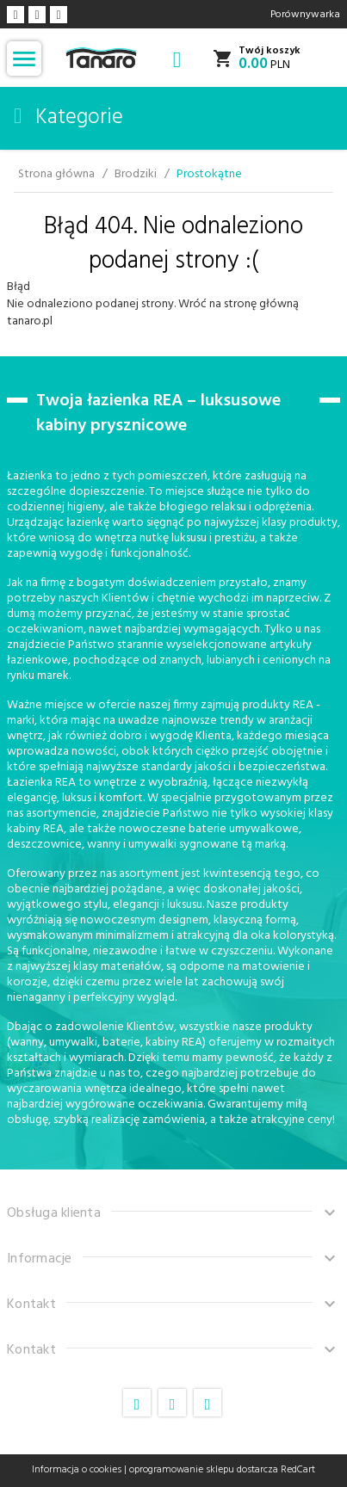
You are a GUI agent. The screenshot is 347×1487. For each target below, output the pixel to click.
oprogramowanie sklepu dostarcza (203, 1469)
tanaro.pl (30, 321)
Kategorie (68, 118)
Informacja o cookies (76, 1469)
